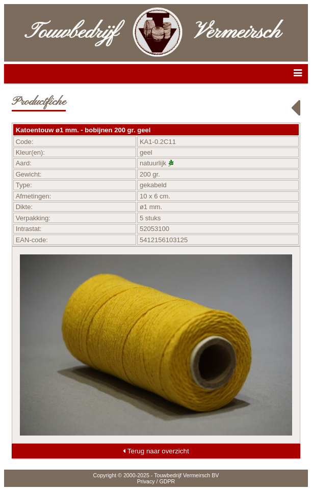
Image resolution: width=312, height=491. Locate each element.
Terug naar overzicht (156, 451)
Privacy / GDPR (156, 481)
